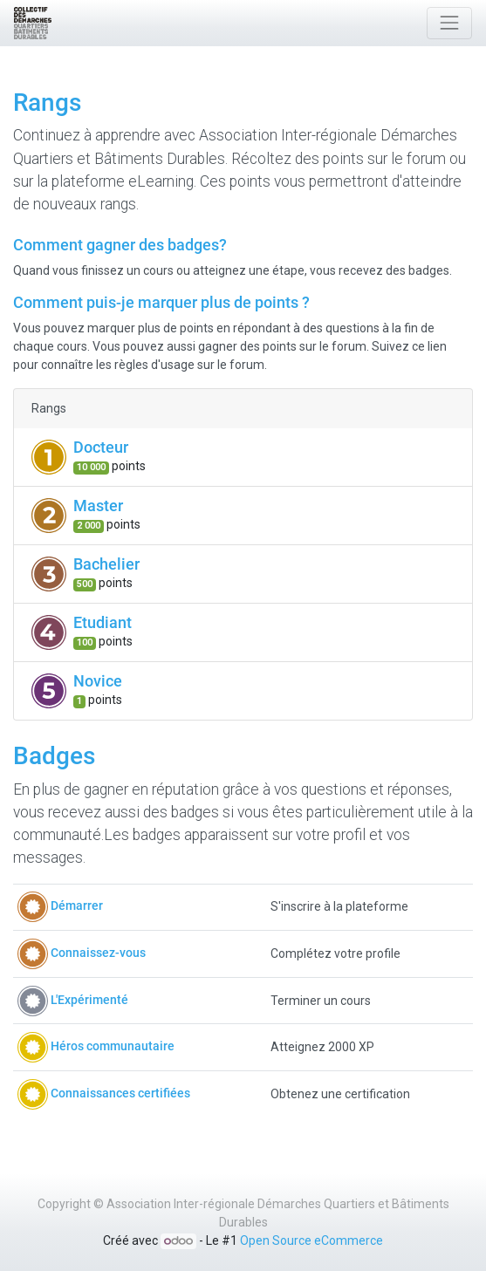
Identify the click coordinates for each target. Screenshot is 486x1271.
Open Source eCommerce (311, 1240)
